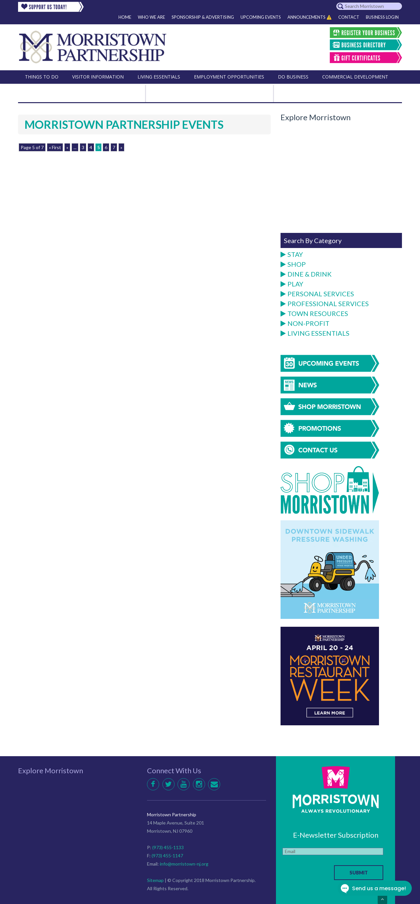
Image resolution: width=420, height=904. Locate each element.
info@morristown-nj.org (184, 864)
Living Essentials (315, 333)
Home (124, 17)
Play (292, 284)
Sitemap (155, 880)
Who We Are (151, 17)
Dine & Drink (306, 274)
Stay (292, 254)
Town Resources (314, 313)
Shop (293, 264)
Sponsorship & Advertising (203, 17)
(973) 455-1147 (167, 855)
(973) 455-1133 (168, 847)
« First (55, 147)
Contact (348, 17)
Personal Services (317, 294)
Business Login (382, 17)
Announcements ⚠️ (309, 17)
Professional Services (325, 304)
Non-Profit (305, 323)
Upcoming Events (261, 17)
